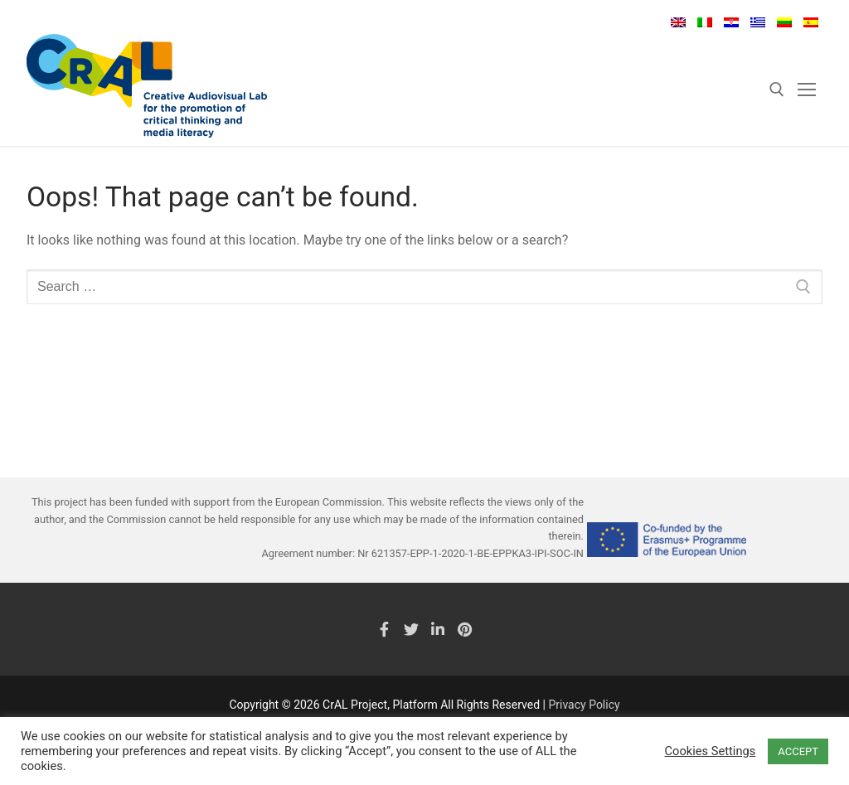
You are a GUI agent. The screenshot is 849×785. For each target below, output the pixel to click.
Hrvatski (731, 22)
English (678, 22)
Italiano (704, 22)
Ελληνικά (757, 22)
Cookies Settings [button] (710, 751)
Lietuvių (784, 22)
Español (810, 22)
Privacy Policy (583, 704)
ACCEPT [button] (798, 751)
